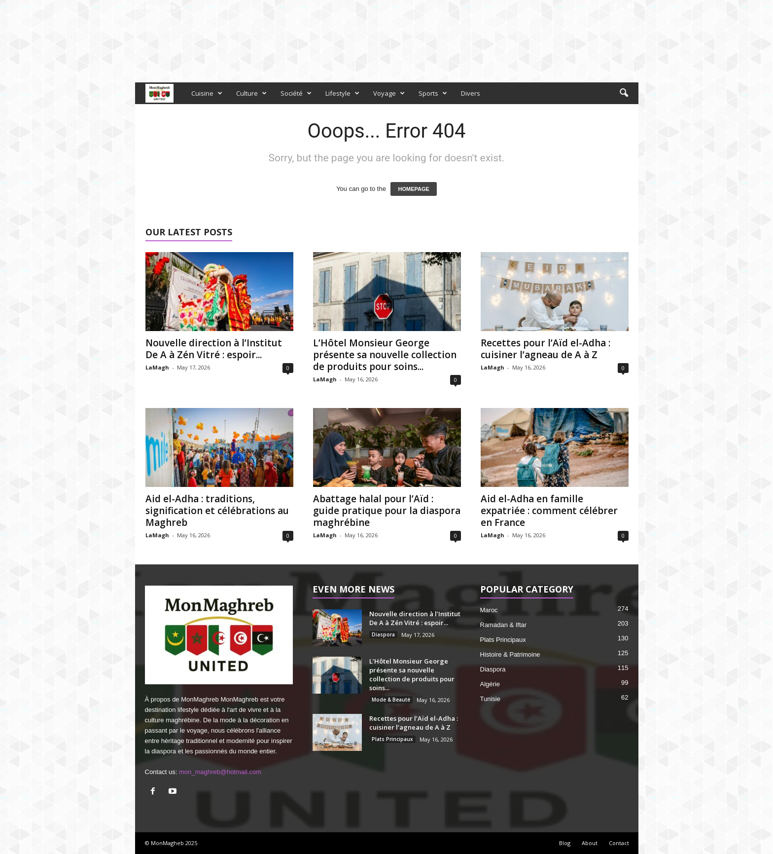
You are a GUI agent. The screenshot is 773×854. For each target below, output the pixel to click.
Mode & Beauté (391, 699)
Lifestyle (342, 93)
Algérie (490, 684)
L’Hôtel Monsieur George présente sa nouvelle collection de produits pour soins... (385, 354)
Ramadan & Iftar (503, 625)
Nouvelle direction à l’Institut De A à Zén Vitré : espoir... (213, 348)
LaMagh (157, 367)
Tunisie (490, 699)
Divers (470, 93)
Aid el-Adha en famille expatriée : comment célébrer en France (549, 510)
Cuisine (206, 93)
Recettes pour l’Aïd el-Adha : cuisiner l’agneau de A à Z (545, 348)
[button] (623, 93)
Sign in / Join (155, 6)
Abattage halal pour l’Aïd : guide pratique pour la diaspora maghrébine (386, 510)
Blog (564, 843)
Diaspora (383, 634)
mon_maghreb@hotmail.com (220, 772)
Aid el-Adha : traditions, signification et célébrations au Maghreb (217, 510)
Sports (433, 93)
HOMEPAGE (413, 189)
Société (296, 93)
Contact (619, 843)
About (589, 843)
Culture (251, 93)
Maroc (489, 610)
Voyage (389, 93)
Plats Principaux (392, 739)
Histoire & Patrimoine (510, 654)
